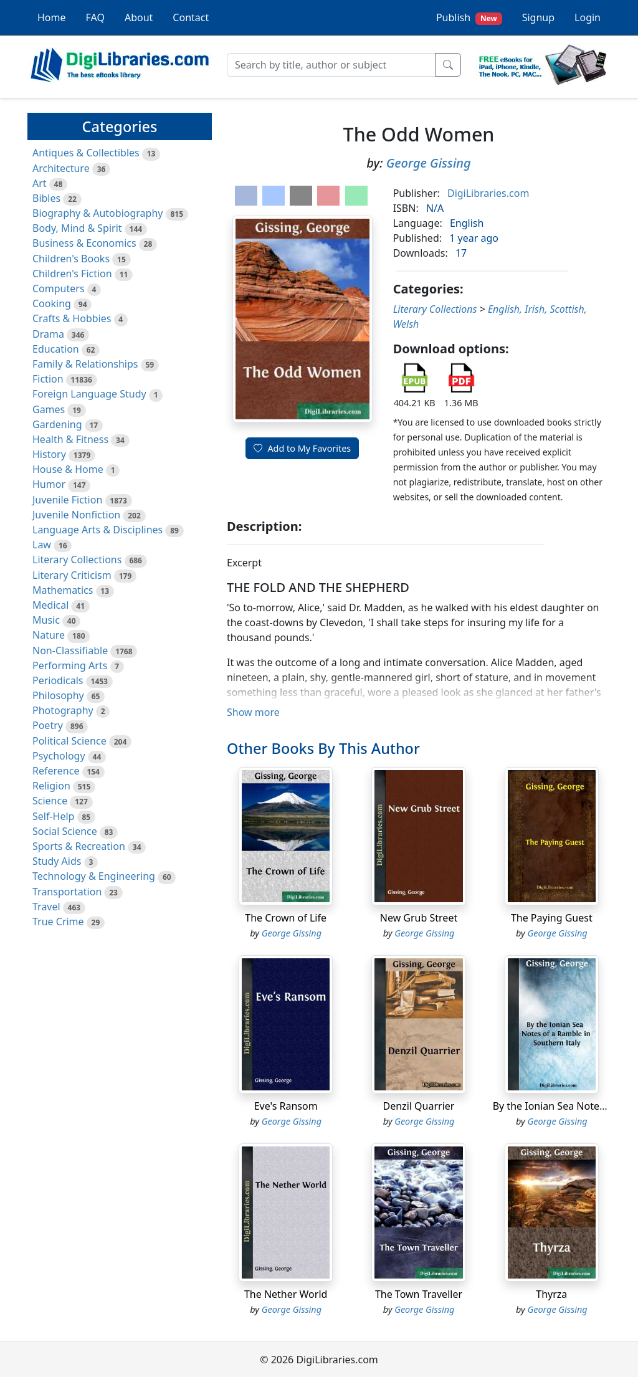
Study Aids (56, 861)
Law (41, 544)
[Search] (331, 65)
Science (49, 801)
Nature (48, 635)
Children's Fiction (72, 273)
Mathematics (62, 590)
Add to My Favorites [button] (302, 448)
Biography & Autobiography (97, 213)
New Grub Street (418, 918)
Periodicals (57, 680)
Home (51, 17)
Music (46, 620)
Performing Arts (69, 665)
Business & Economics (84, 243)
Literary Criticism (72, 575)
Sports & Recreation (78, 846)
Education (55, 349)
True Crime (58, 921)
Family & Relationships (85, 364)
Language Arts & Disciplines (97, 529)
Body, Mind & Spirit (77, 228)
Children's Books (71, 258)
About (139, 17)
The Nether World (285, 1294)
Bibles (46, 198)
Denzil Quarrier (419, 1106)
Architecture (61, 168)
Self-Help (53, 816)
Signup (538, 17)
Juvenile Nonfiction (76, 515)
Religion (51, 786)
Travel (46, 906)
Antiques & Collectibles (86, 153)
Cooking (51, 303)
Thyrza (551, 1294)
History (49, 454)
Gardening (57, 424)
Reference (55, 771)
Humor (48, 484)
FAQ (95, 17)
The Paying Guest (552, 918)
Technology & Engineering (93, 876)
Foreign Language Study (89, 394)
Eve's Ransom (286, 1106)
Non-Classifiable (70, 650)
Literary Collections (76, 559)
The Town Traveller (418, 1294)
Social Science (64, 831)
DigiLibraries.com (488, 193)
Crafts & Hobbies (71, 318)
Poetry (47, 725)
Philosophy (58, 695)
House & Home (67, 469)
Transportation (67, 891)
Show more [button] (253, 712)
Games (48, 409)
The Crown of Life (285, 918)
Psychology (58, 756)
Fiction (48, 379)
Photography (62, 710)
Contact (191, 17)
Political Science (69, 741)
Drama (48, 334)
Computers (58, 288)
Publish (469, 18)
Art (39, 183)
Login (587, 17)
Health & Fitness (70, 439)
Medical (50, 605)
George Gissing (428, 163)
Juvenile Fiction (67, 500)
